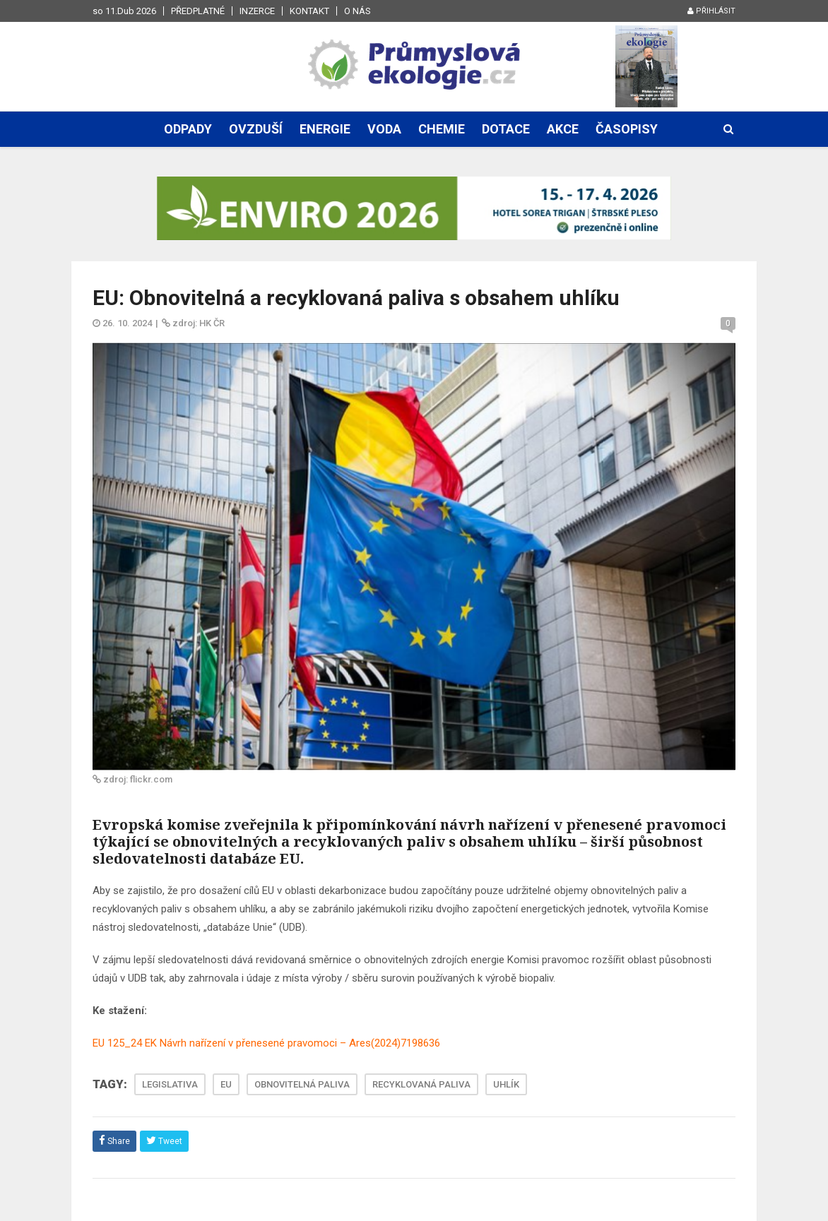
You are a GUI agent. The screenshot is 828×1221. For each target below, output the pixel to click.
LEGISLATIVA (170, 1084)
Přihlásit (711, 11)
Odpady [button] (188, 128)
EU (226, 1084)
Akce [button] (563, 128)
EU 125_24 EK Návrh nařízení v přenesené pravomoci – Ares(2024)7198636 (266, 1043)
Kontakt (309, 11)
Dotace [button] (506, 128)
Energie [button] (325, 128)
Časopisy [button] (627, 128)
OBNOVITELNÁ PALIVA (302, 1084)
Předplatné (198, 11)
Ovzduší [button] (256, 128)
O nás (357, 11)
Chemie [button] (441, 128)
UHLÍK (506, 1084)
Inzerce (257, 11)
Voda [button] (384, 128)
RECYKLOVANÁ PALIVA (421, 1084)
